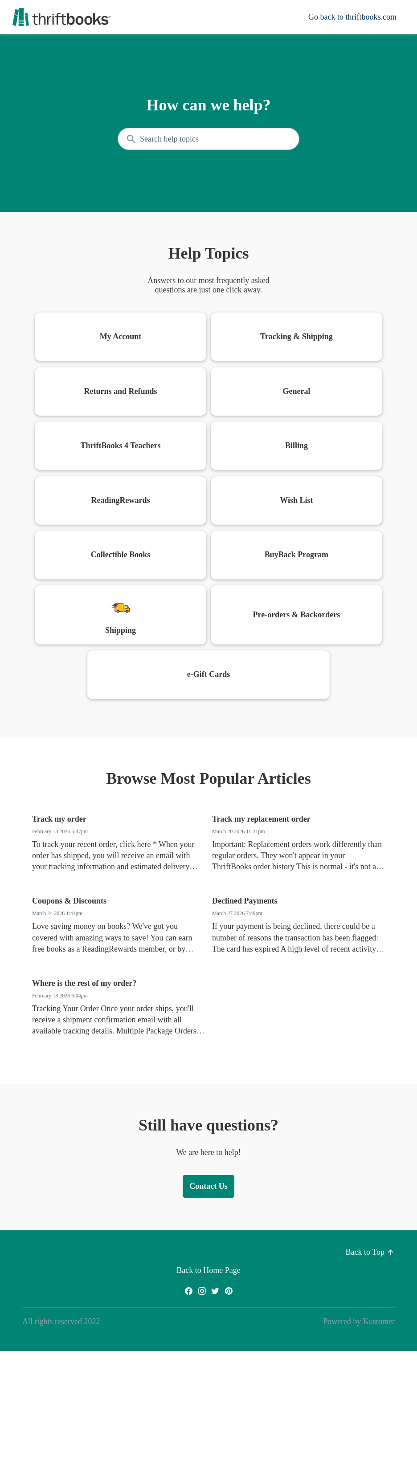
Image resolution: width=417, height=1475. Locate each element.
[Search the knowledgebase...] (208, 139)
